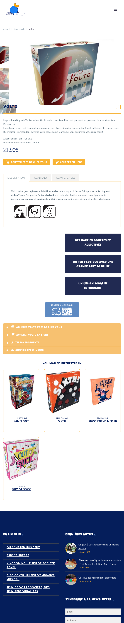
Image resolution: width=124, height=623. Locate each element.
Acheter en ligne (68, 161)
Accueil (6, 29)
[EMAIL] (93, 605)
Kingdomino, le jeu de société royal (31, 558)
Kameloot (21, 420)
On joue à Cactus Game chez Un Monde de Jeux (98, 539)
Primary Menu (115, 10)
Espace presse (18, 548)
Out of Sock (21, 485)
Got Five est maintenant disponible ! (97, 570)
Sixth (62, 420)
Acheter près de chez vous (26, 161)
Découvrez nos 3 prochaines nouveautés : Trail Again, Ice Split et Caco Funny (99, 555)
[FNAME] (93, 614)
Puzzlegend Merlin (102, 420)
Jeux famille (19, 29)
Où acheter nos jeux (23, 540)
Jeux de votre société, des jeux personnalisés (28, 582)
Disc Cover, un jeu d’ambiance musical (31, 570)
